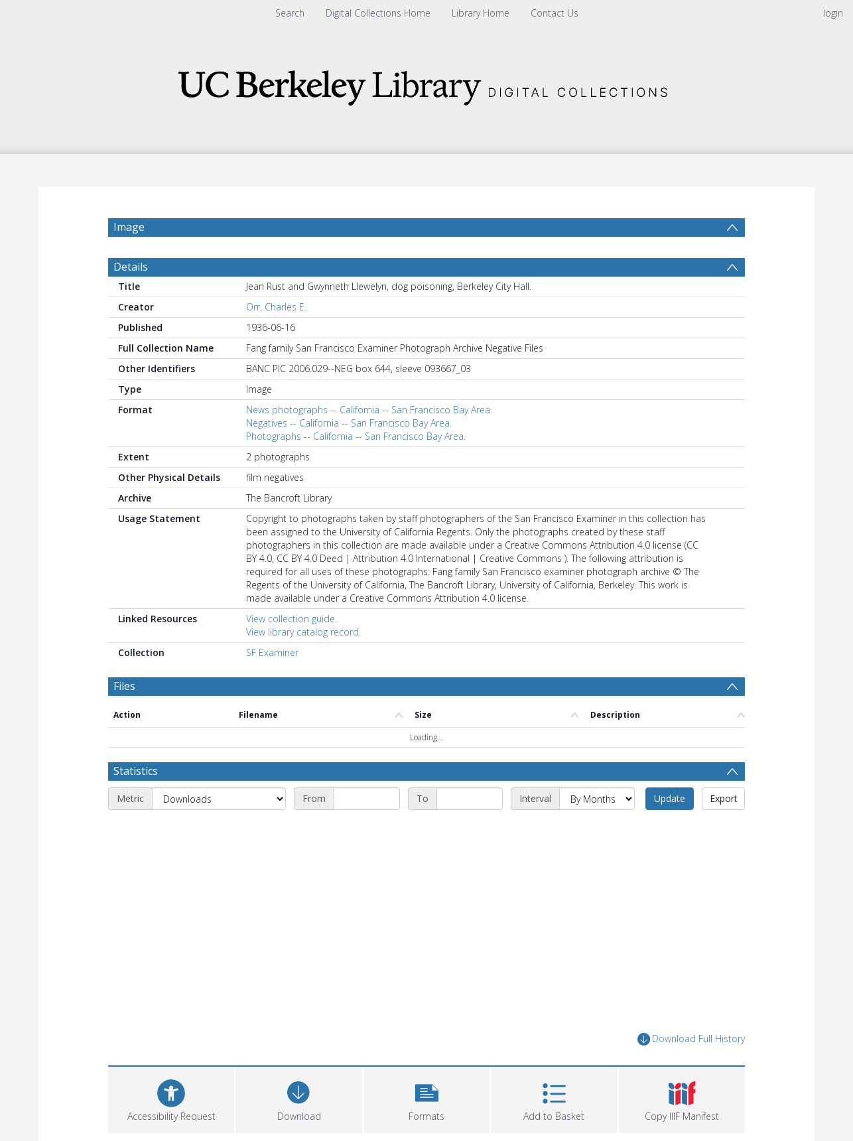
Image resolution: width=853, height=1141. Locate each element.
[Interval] (597, 798)
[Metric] (219, 798)
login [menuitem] (833, 13)
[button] (426, 1098)
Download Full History (691, 1039)
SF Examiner (272, 652)
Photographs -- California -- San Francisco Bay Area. (356, 436)
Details (130, 266)
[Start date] (367, 798)
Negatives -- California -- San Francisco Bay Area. (349, 423)
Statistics (135, 771)
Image (129, 227)
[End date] (469, 798)
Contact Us (554, 13)
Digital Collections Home (378, 13)
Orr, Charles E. (276, 307)
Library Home (480, 13)
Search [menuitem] (289, 13)
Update (669, 798)
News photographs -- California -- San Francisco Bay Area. (369, 409)
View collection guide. (291, 618)
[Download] (298, 1098)
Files (124, 686)
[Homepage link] (426, 84)
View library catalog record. (303, 632)
